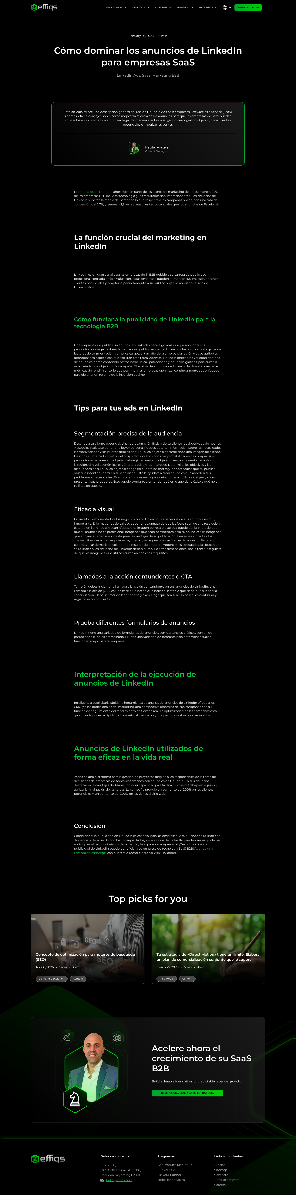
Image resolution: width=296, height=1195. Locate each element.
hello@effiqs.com (119, 1180)
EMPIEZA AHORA (248, 7)
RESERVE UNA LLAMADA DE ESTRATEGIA (187, 1093)
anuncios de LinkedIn (96, 192)
